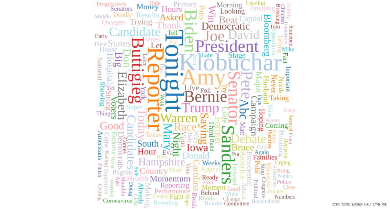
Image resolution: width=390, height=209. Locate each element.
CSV (336, 204)
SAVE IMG (380, 204)
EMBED (356, 204)
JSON (345, 204)
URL (367, 204)
